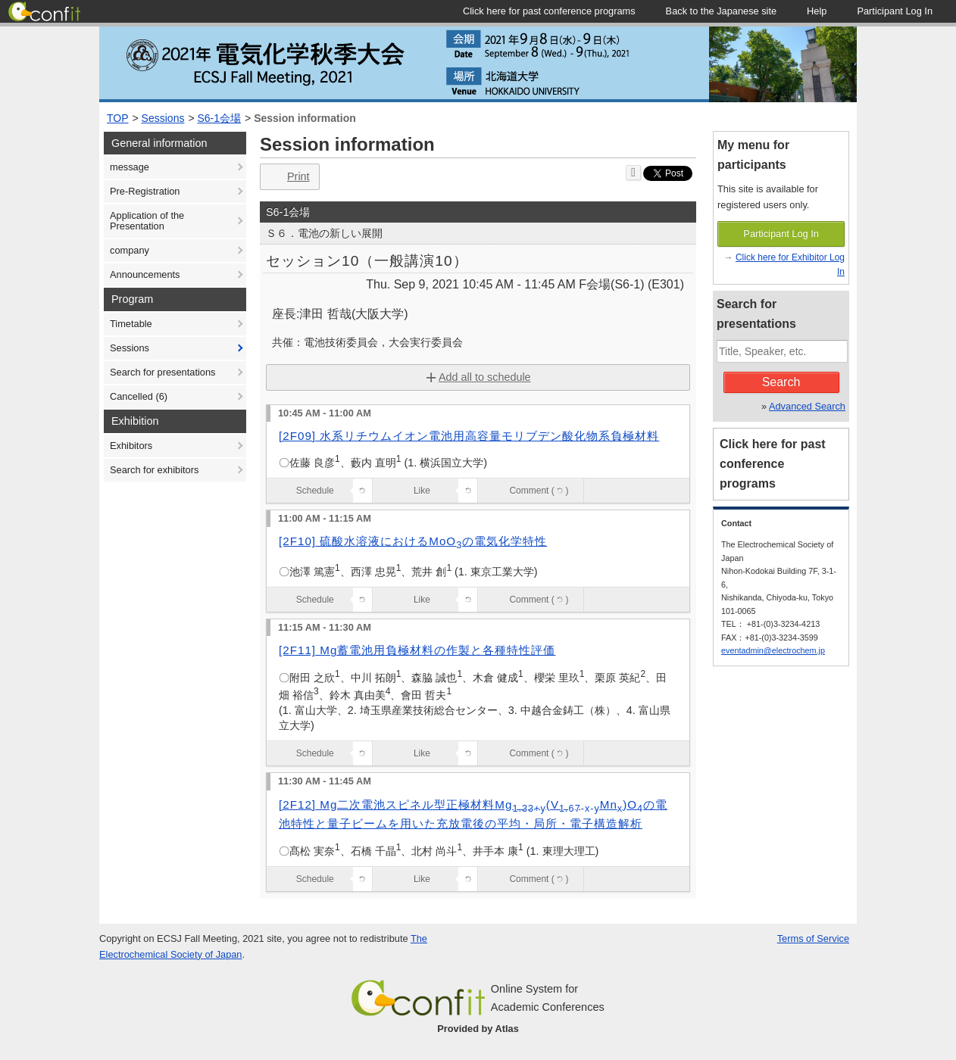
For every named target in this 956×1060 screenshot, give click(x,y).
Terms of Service (813, 938)
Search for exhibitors (154, 469)
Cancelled (138, 396)
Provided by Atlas (478, 1028)
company (129, 250)
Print (288, 176)
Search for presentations (162, 372)
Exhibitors (131, 445)
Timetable (131, 323)
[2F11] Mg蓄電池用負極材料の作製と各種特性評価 (417, 650)
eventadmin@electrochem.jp (773, 650)
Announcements (145, 274)
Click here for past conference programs (773, 464)
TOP (118, 118)
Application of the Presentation (147, 221)
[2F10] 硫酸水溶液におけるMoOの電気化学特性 (413, 541)
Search (781, 382)
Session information (305, 118)
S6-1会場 (220, 118)
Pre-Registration (145, 191)
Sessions (163, 118)
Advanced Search (807, 406)
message (129, 167)
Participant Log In (781, 233)
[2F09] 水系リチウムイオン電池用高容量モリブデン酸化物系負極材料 (469, 435)
